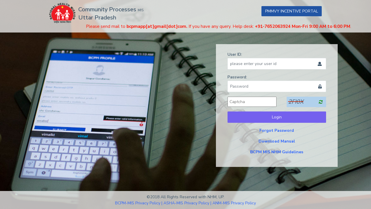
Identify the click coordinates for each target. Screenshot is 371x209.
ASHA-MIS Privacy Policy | (187, 203)
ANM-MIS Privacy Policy (234, 203)
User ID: (235, 54)
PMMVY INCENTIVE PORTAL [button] (291, 11)
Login (277, 117)
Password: (237, 77)
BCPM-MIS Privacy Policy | (138, 203)
